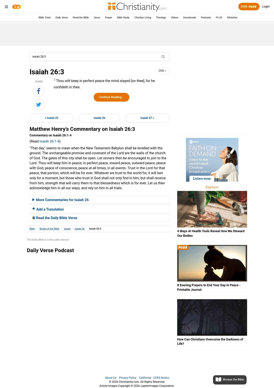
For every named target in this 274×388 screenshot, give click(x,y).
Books (49, 228)
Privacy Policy (127, 377)
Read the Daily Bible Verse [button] (54, 218)
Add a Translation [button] (48, 209)
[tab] (99, 200)
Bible (32, 228)
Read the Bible (81, 17)
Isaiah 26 (99, 118)
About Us (110, 377)
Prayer (108, 17)
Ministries (232, 17)
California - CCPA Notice (154, 377)
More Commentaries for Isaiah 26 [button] (60, 200)
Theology (161, 17)
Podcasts (206, 17)
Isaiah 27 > (147, 118)
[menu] (6, 7)
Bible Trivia (45, 17)
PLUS (219, 17)
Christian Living (142, 17)
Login (266, 6)
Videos (174, 17)
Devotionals (189, 17)
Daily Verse (61, 17)
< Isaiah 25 (51, 118)
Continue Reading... (111, 97)
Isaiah (67, 228)
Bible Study (123, 17)
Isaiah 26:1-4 (49, 141)
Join (248, 7)
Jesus (97, 17)
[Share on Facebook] (39, 91)
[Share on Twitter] (39, 104)
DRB (162, 70)
